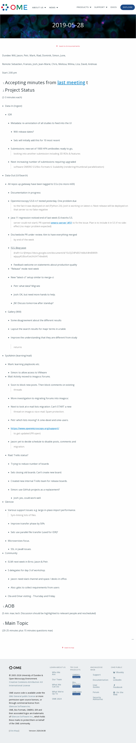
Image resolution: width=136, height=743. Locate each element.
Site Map (14, 730)
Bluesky (118, 672)
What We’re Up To (57, 692)
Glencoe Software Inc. (20, 706)
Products (83, 7)
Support (99, 7)
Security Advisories (98, 698)
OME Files (77, 692)
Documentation (100, 680)
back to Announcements (68, 46)
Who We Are (56, 673)
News (52, 7)
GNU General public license (22, 696)
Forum (96, 692)
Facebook (117, 686)
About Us (37, 7)
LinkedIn (117, 679)
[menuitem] (15, 7)
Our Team (57, 679)
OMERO (76, 675)
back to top (68, 648)
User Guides (96, 686)
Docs (113, 7)
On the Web (118, 693)
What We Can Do (56, 685)
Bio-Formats (76, 684)
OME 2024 (57, 698)
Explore (127, 7)
